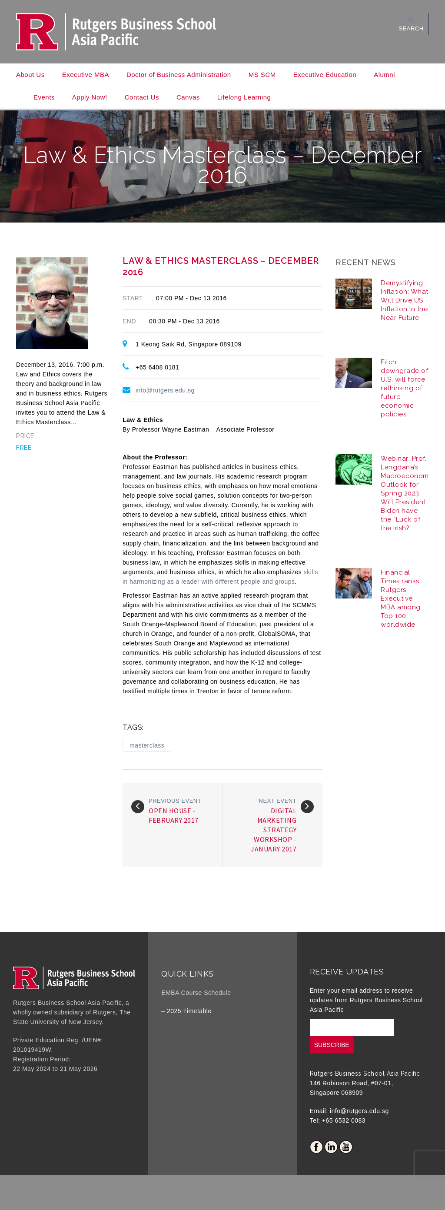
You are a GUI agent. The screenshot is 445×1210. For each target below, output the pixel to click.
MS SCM (262, 74)
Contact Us (142, 97)
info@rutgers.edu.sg (165, 390)
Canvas (188, 97)
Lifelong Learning (244, 97)
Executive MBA (85, 74)
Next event (277, 801)
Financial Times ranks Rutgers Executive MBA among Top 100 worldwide (401, 598)
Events (44, 97)
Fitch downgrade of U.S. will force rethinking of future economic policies (404, 388)
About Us (30, 74)
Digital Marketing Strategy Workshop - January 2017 (273, 829)
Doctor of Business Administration (178, 74)
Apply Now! (89, 97)
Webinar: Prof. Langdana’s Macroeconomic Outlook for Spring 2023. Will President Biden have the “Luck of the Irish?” (408, 493)
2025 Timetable (189, 1010)
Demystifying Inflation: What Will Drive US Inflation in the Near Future (404, 300)
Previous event (175, 801)
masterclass (147, 745)
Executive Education (324, 74)
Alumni (384, 74)
